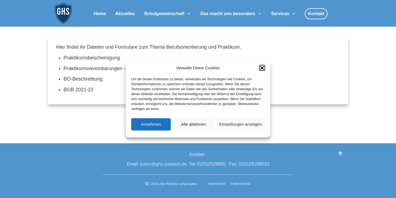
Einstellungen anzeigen (240, 125)
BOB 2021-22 (79, 89)
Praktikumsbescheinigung (92, 58)
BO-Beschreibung (83, 79)
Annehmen (151, 125)
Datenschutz (241, 184)
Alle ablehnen (193, 125)
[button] (262, 69)
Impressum (217, 184)
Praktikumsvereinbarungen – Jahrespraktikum (114, 68)
